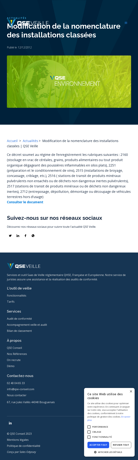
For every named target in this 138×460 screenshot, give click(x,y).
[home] (28, 23)
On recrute (14, 360)
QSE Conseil (14, 347)
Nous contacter (16, 395)
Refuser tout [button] (121, 444)
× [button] (131, 391)
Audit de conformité (19, 318)
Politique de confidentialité (23, 445)
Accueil (12, 140)
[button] (126, 23)
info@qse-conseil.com (20, 389)
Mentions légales (18, 439)
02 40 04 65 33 (16, 383)
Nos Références (17, 354)
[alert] (109, 422)
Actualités (30, 140)
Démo (10, 366)
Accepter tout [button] (98, 444)
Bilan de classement (19, 330)
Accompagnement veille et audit (27, 324)
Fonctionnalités (16, 295)
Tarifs (10, 301)
